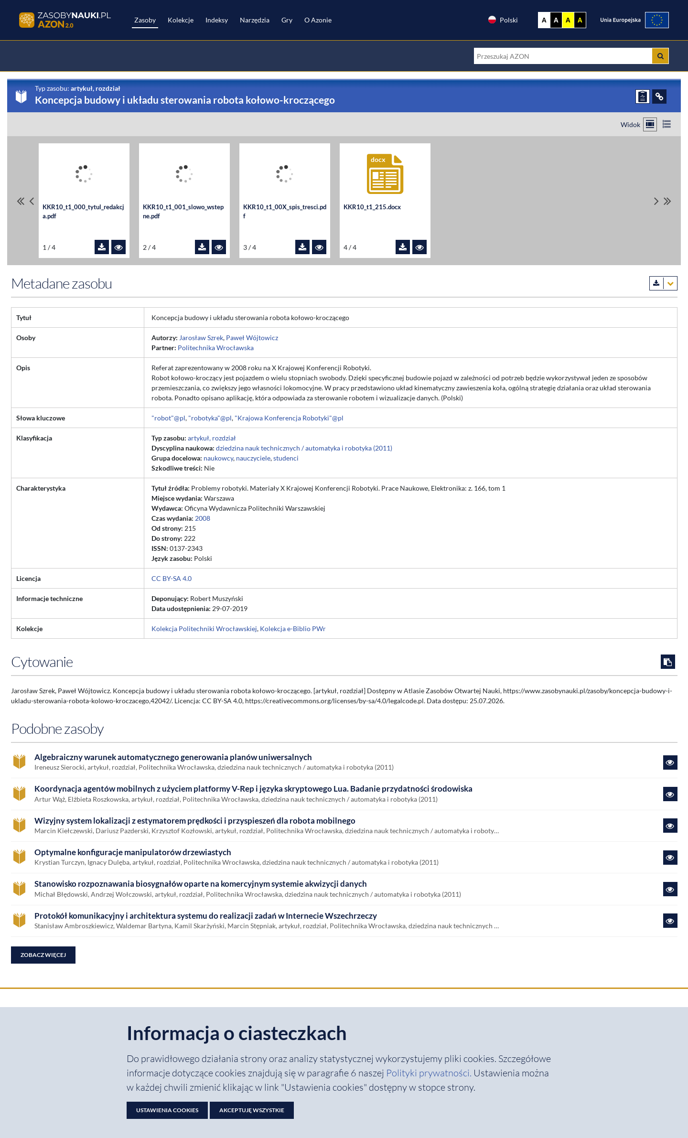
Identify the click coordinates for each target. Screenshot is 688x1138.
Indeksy (216, 20)
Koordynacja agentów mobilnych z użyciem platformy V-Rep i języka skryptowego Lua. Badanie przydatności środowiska (253, 789)
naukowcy (218, 458)
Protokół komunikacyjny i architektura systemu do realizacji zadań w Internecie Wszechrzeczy (205, 916)
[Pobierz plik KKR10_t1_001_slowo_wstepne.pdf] (202, 247)
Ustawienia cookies (167, 1110)
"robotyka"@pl (210, 418)
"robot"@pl (168, 418)
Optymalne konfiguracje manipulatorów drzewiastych (132, 852)
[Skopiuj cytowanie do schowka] (668, 662)
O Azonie (318, 20)
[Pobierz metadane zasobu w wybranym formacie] (663, 283)
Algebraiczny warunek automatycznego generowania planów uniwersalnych (173, 757)
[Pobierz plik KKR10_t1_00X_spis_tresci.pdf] (302, 247)
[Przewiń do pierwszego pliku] (20, 201)
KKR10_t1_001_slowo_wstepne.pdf (183, 212)
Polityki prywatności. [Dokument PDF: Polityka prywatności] (429, 1073)
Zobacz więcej (43, 954)
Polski (502, 19)
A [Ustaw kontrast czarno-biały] (556, 20)
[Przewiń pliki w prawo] (656, 201)
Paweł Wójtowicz (252, 337)
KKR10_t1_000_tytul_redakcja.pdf (83, 212)
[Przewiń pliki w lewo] (31, 201)
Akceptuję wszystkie (251, 1110)
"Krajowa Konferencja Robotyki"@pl (289, 418)
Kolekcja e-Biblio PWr (293, 628)
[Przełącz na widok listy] (667, 124)
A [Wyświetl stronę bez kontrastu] (544, 20)
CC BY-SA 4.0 (171, 578)
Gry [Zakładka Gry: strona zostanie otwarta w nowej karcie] (286, 20)
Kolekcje (181, 20)
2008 (202, 518)
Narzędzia (254, 20)
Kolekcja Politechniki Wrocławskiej (204, 628)
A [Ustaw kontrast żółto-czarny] (568, 20)
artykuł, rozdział (212, 438)
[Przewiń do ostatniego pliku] (667, 201)
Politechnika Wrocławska (216, 348)
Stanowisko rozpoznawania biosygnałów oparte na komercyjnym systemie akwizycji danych (200, 884)
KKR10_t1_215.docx (372, 207)
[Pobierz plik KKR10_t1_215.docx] (403, 247)
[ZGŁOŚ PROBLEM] (642, 96)
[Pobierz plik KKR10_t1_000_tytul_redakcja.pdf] (102, 247)
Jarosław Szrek (201, 337)
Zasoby (145, 20)
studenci (286, 458)
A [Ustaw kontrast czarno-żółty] (580, 20)
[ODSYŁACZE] (659, 96)
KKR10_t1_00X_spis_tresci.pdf (284, 212)
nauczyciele (253, 458)
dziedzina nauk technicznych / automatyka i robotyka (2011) (304, 448)
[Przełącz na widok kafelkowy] (650, 124)
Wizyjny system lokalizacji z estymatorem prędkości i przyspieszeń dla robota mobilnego (194, 821)
